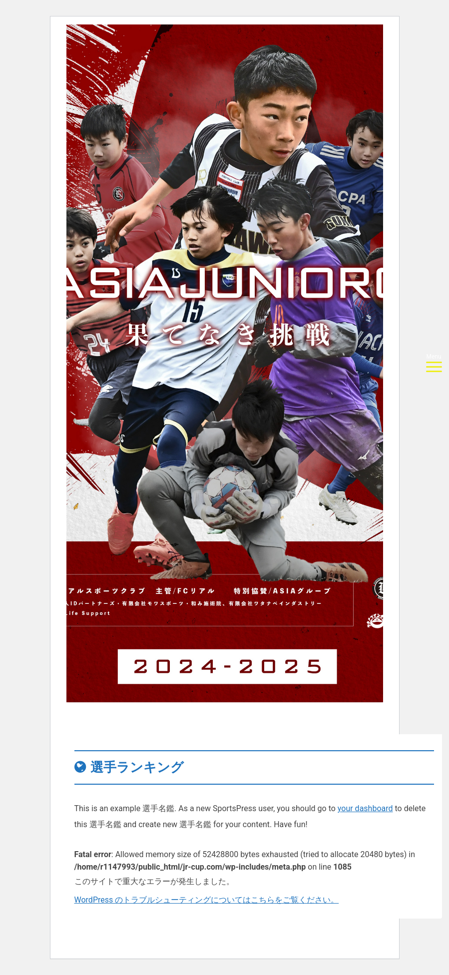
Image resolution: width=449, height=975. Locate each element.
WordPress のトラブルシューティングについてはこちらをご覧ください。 (206, 900)
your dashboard (365, 808)
